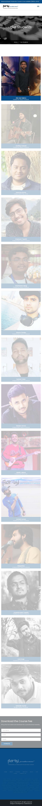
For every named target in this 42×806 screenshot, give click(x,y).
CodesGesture (28, 803)
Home (15, 42)
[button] (38, 6)
